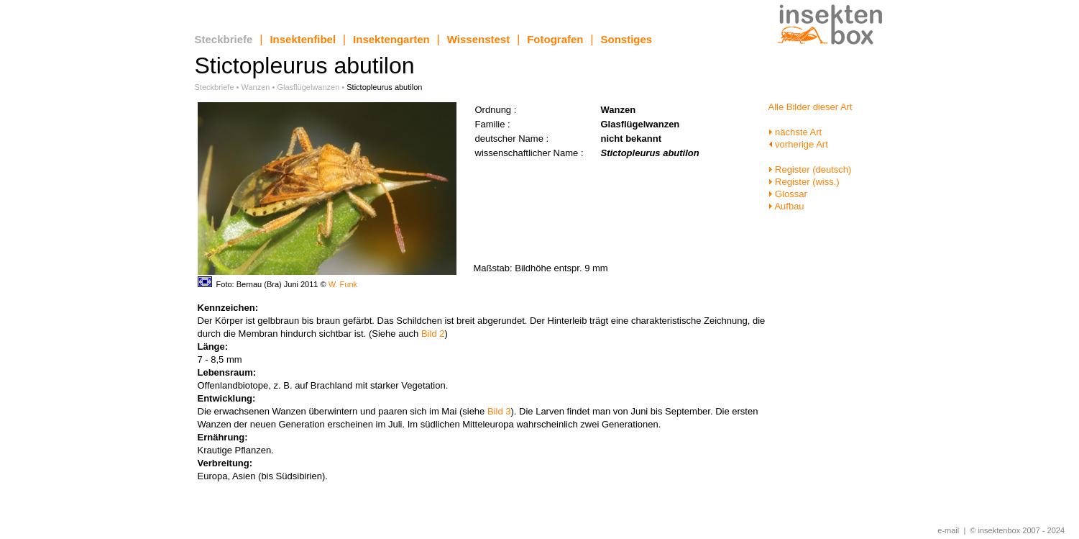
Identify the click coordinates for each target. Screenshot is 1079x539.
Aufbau (786, 206)
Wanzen (256, 87)
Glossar (787, 194)
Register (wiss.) (804, 181)
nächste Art (795, 132)
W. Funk (343, 284)
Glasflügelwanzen (308, 87)
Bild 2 (433, 333)
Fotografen (555, 39)
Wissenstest (478, 39)
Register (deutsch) (810, 169)
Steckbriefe (224, 39)
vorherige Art (798, 144)
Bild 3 (499, 411)
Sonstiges (627, 39)
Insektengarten (391, 39)
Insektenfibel (303, 39)
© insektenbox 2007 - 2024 (1017, 530)
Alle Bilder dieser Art (810, 106)
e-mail (948, 530)
